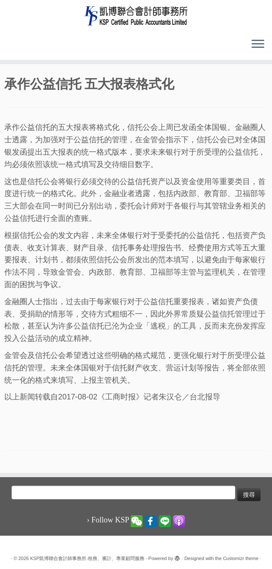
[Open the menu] (258, 44)
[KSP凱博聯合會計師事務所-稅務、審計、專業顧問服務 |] (136, 15)
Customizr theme (240, 558)
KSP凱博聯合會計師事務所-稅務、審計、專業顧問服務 (87, 558)
